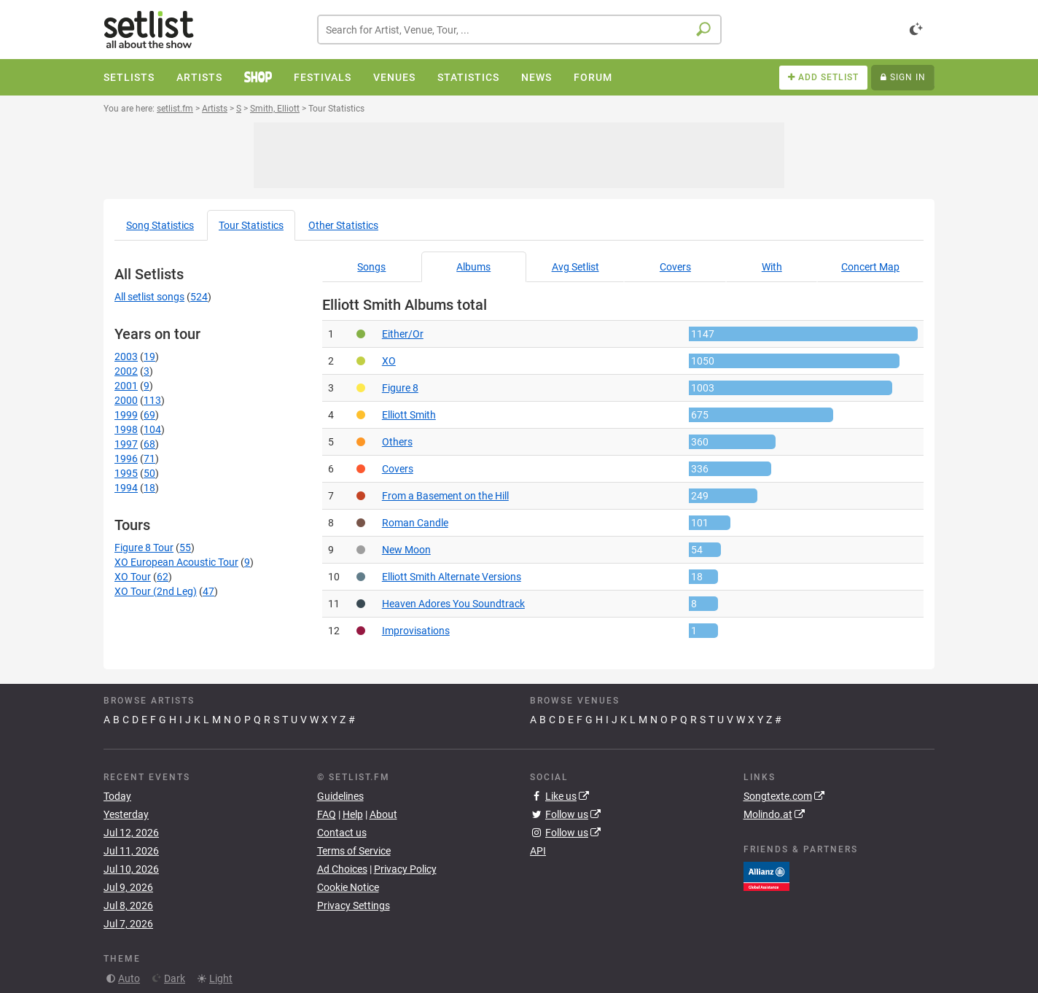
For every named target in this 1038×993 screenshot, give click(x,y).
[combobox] (519, 29)
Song (160, 225)
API (538, 851)
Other (343, 225)
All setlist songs (149, 297)
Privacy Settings (353, 905)
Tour (251, 225)
